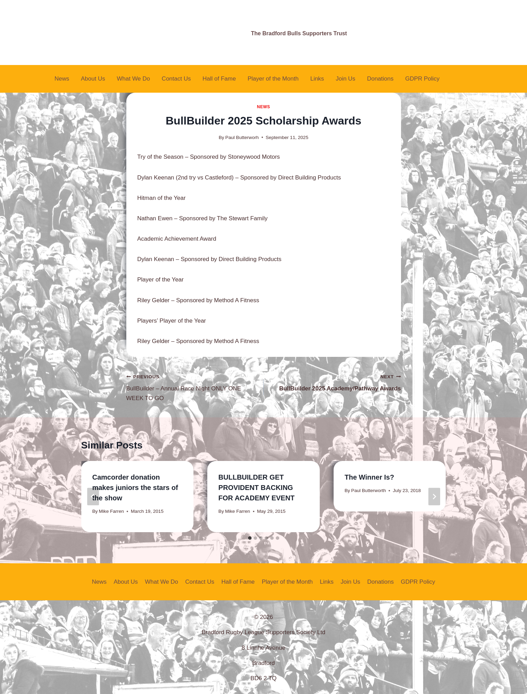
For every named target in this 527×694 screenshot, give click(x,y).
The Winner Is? (369, 477)
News (61, 78)
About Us (93, 78)
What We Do (133, 78)
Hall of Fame (219, 78)
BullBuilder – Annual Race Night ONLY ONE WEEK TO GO (192, 386)
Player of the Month (272, 78)
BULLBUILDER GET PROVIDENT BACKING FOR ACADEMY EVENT (256, 487)
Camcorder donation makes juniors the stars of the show (135, 487)
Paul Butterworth (368, 490)
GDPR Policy (422, 78)
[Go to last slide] (93, 496)
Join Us (345, 78)
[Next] (434, 496)
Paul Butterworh (242, 137)
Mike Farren (111, 511)
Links (317, 78)
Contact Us (176, 78)
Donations (380, 78)
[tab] (250, 538)
